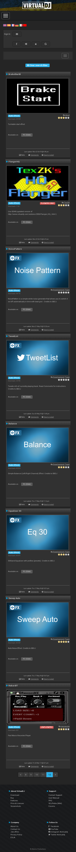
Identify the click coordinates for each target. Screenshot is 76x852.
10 (36, 774)
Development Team (61, 290)
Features (14, 800)
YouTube (53, 829)
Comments (35, 155)
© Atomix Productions (38, 849)
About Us (14, 826)
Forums (52, 806)
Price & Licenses (17, 803)
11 (43, 774)
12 (49, 774)
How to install (49, 155)
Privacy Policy (16, 835)
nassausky (65, 726)
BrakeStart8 (14, 74)
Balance (12, 423)
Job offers (15, 832)
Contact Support (55, 795)
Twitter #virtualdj (57, 835)
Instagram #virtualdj (58, 832)
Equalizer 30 (14, 511)
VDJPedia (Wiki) (55, 803)
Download (15, 795)
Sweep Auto (14, 598)
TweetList (13, 336)
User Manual (54, 798)
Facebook (54, 826)
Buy (12, 798)
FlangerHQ (14, 161)
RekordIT (13, 685)
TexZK (67, 203)
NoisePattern (15, 249)
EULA (13, 837)
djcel (67, 115)
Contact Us (15, 829)
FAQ (50, 800)
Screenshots (16, 806)
